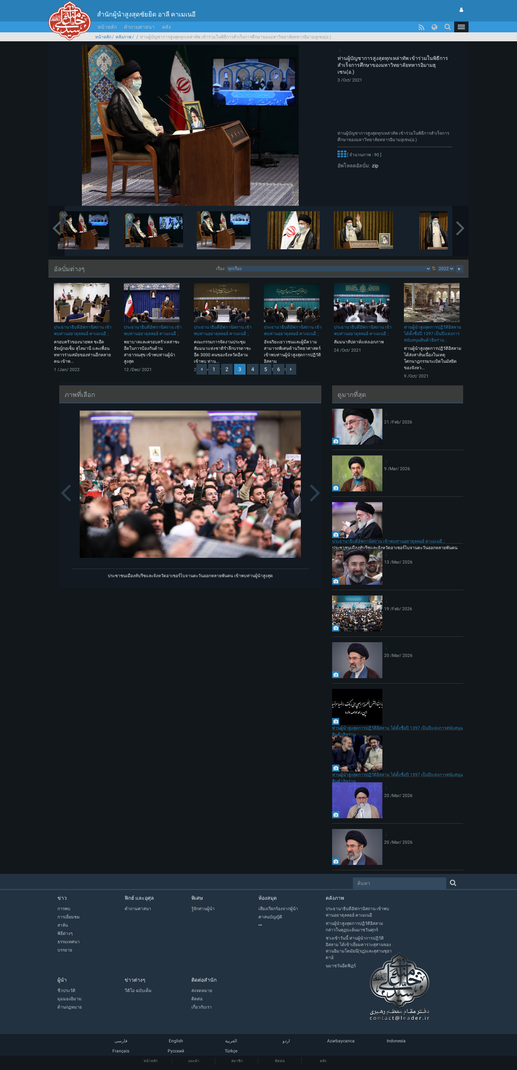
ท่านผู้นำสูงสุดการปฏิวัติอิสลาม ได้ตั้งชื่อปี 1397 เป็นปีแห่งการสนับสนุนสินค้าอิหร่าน (432, 334)
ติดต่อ (280, 1061)
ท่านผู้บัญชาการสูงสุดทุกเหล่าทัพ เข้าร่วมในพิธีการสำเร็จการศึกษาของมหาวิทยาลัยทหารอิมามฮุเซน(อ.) (392, 65)
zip (374, 165)
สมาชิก (237, 1061)
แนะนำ (193, 1061)
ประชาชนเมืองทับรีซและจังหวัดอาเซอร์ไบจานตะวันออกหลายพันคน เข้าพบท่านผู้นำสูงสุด (190, 575)
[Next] (291, 369)
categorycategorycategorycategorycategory (329, 269)
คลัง (166, 27)
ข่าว (62, 898)
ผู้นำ (62, 980)
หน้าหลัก (107, 27)
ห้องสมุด (267, 898)
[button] (461, 27)
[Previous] (201, 369)
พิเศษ (197, 898)
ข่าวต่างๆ (135, 980)
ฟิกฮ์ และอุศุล (139, 898)
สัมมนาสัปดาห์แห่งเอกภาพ (359, 341)
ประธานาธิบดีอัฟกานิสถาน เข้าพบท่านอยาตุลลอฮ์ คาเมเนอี (387, 541)
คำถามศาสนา (139, 27)
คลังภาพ (123, 37)
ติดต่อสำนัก (203, 980)
